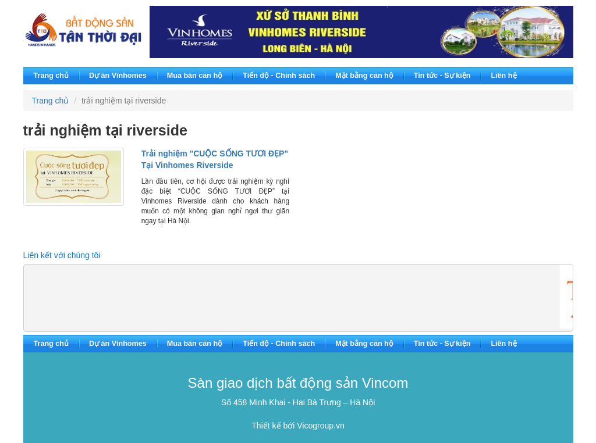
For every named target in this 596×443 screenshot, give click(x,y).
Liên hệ (503, 76)
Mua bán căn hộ (194, 76)
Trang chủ (51, 76)
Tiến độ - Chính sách (279, 76)
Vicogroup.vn (320, 425)
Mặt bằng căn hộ (364, 76)
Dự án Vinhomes (118, 76)
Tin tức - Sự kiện (442, 76)
